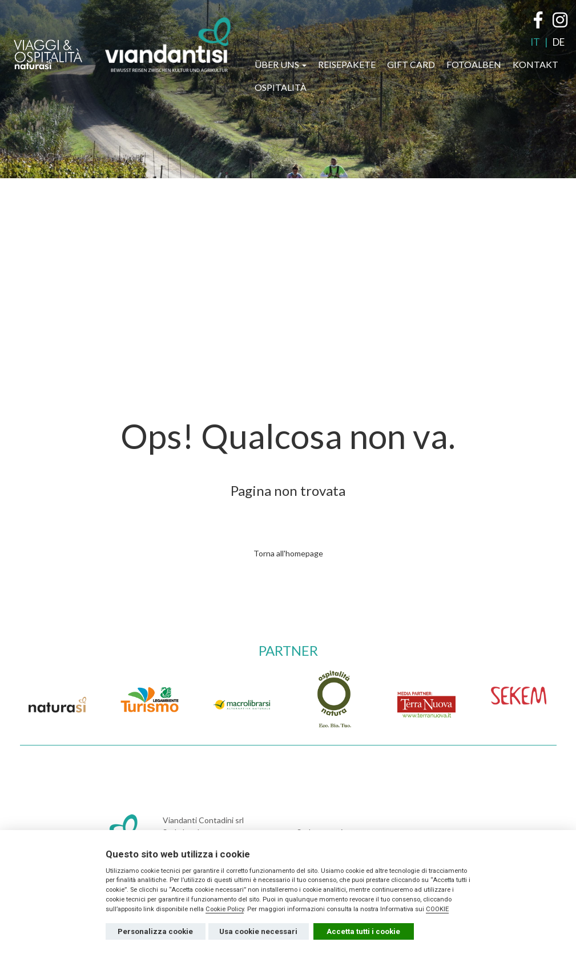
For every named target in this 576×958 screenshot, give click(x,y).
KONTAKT (535, 64)
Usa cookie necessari (258, 931)
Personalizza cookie (155, 931)
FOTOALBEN (473, 64)
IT (535, 42)
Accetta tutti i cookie (363, 931)
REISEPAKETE (347, 64)
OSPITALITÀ (281, 87)
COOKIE (437, 909)
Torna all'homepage (288, 553)
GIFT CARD (411, 64)
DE (559, 42)
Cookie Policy (225, 909)
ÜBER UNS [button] (281, 64)
